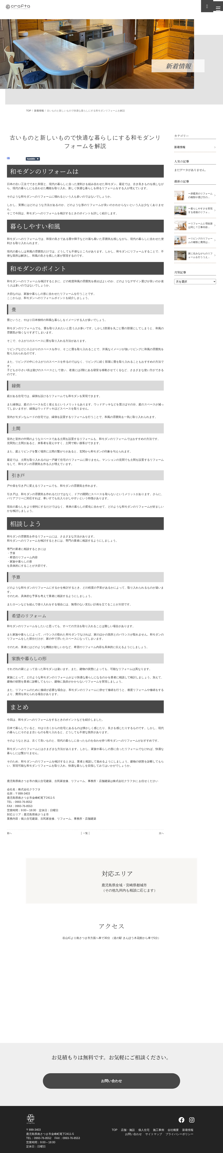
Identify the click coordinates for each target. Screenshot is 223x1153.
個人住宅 (143, 1121)
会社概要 (173, 1121)
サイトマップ (153, 1125)
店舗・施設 (128, 1121)
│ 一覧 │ (85, 833)
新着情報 (39, 110)
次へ (161, 833)
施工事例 (158, 1121)
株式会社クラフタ (112, 1150)
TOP (28, 110)
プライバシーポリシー (179, 1125)
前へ (9, 833)
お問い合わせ (111, 1077)
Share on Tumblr (33, 159)
